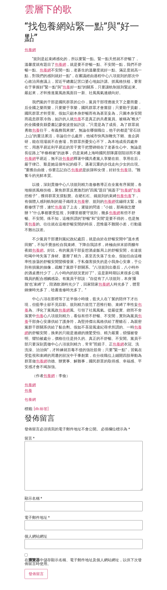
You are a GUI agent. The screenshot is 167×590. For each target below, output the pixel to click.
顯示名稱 (33, 498)
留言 (30, 438)
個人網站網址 (36, 536)
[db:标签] (41, 409)
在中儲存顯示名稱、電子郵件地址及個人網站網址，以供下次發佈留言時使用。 (83, 562)
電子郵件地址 (37, 517)
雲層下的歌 (48, 9)
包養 (66, 87)
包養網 (30, 50)
